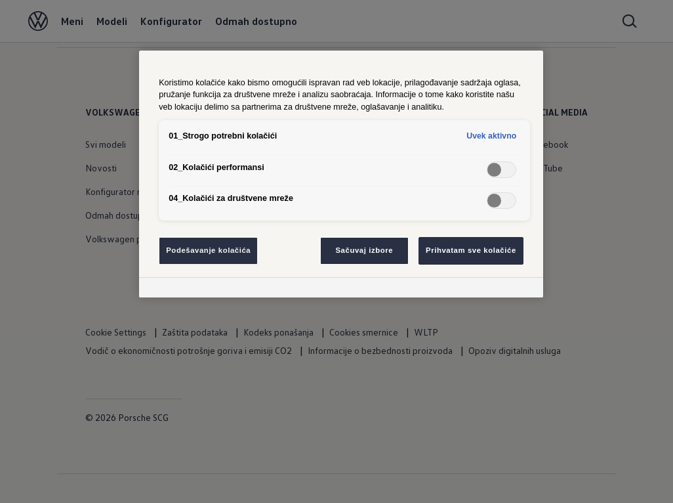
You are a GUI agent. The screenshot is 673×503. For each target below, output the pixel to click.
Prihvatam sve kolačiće (471, 250)
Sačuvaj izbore (364, 250)
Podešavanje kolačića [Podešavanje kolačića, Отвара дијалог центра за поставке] (208, 250)
